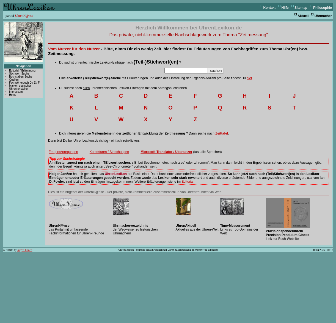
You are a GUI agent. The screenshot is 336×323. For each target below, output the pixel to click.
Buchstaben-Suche (20, 76)
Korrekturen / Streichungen (109, 152)
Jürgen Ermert (24, 249)
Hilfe (285, 8)
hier (249, 78)
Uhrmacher (323, 16)
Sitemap (300, 8)
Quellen (13, 79)
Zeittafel (221, 133)
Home (12, 94)
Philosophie (322, 8)
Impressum (16, 91)
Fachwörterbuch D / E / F (24, 82)
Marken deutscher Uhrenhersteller (20, 87)
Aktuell (303, 16)
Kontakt (269, 8)
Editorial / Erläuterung (22, 70)
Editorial (187, 182)
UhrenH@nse (24, 16)
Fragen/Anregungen (63, 152)
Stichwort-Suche (19, 73)
